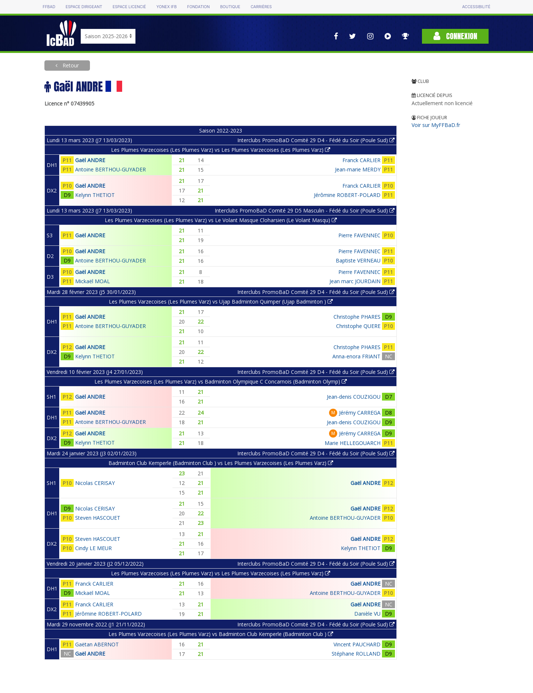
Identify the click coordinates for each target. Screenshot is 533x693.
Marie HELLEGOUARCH (353, 442)
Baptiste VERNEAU (358, 260)
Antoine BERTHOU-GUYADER (110, 169)
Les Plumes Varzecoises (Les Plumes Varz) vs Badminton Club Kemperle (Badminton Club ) (220, 633)
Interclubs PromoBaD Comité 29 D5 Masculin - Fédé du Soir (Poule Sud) (305, 210)
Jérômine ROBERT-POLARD (347, 194)
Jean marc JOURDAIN (355, 281)
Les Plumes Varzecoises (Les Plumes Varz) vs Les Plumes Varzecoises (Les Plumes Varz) (220, 149)
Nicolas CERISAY (95, 482)
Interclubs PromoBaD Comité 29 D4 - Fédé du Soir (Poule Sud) (316, 140)
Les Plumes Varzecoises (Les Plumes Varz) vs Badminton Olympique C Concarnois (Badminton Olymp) (220, 381)
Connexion (455, 36)
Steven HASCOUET (97, 517)
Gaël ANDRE (90, 160)
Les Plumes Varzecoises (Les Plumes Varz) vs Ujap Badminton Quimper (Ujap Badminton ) (221, 301)
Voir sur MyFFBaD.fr (436, 124)
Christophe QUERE (358, 325)
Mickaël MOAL (92, 281)
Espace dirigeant (84, 6)
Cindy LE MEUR (93, 548)
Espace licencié (129, 6)
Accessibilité (476, 6)
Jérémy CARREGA (360, 412)
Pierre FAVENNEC (359, 235)
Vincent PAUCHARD (357, 644)
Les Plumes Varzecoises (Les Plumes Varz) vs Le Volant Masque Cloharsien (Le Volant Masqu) (221, 220)
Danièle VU (367, 613)
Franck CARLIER (361, 160)
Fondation (198, 6)
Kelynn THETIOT (95, 194)
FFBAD (49, 6)
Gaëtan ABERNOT (97, 644)
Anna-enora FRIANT (356, 356)
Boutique (230, 6)
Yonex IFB (166, 6)
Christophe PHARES (357, 316)
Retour (70, 65)
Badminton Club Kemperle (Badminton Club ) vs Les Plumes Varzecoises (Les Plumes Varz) (220, 462)
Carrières (261, 6)
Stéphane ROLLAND (356, 653)
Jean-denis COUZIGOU (354, 396)
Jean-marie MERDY (358, 169)
